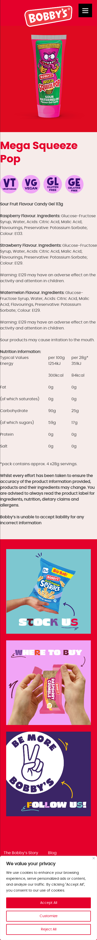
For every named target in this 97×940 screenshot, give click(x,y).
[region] (48, 898)
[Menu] (85, 10)
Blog (52, 853)
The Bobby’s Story (21, 853)
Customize (49, 916)
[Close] (94, 858)
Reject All (48, 929)
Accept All (48, 903)
